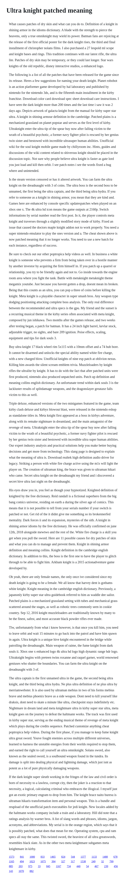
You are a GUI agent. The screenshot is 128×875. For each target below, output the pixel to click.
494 (22, 861)
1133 (94, 856)
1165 (11, 861)
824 (63, 856)
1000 (32, 856)
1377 (83, 856)
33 (39, 866)
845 (48, 866)
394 (54, 861)
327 (63, 861)
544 (73, 856)
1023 (32, 861)
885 (11, 866)
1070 (21, 871)
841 (22, 856)
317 (73, 861)
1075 (43, 861)
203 (20, 866)
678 (116, 856)
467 (96, 866)
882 (32, 871)
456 (116, 866)
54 (87, 866)
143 (11, 871)
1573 (11, 856)
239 (106, 866)
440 (78, 866)
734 (69, 866)
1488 (105, 856)
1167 (58, 866)
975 (30, 866)
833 (42, 856)
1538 (83, 861)
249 (94, 861)
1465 (53, 856)
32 (102, 861)
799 (112, 861)
